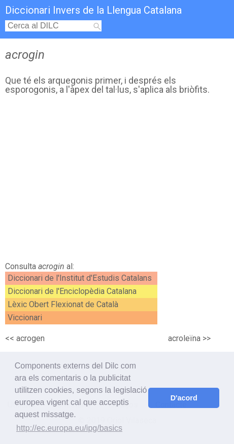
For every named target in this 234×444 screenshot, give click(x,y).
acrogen (30, 338)
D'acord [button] (184, 398)
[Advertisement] (117, 180)
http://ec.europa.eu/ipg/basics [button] (69, 428)
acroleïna (184, 338)
